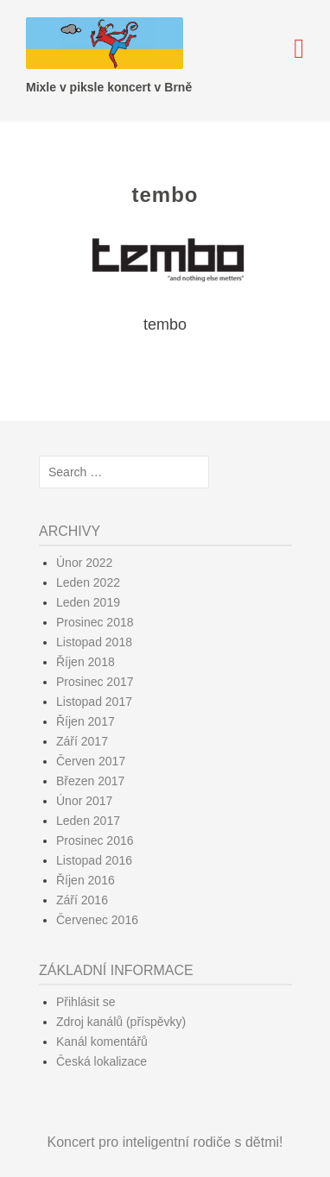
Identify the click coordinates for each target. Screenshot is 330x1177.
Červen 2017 (90, 761)
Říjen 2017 (85, 721)
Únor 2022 (84, 563)
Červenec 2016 (97, 920)
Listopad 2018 (94, 642)
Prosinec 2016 (95, 840)
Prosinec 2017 (95, 682)
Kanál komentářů (102, 1041)
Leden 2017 (88, 821)
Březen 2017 (90, 781)
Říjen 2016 (85, 880)
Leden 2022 (88, 582)
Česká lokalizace (101, 1061)
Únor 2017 (84, 801)
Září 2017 (82, 741)
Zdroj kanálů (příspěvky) (121, 1022)
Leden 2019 (88, 602)
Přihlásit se (85, 1002)
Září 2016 (82, 900)
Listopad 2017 (94, 701)
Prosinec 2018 (95, 622)
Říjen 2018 (85, 662)
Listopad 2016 (94, 860)
